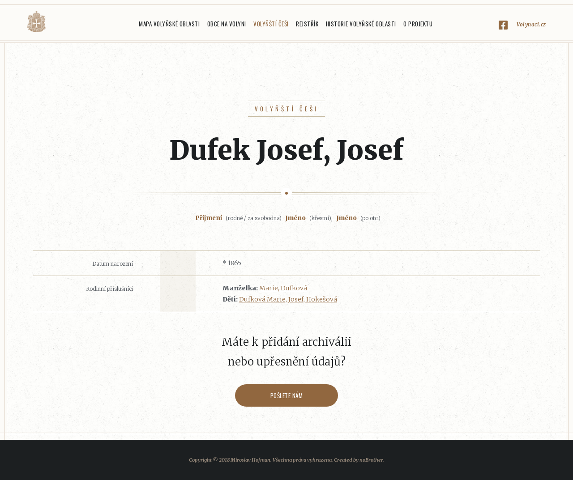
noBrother (371, 460)
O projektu (417, 23)
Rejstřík (307, 23)
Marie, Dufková (283, 288)
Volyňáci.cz (36, 21)
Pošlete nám (286, 395)
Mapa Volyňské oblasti (169, 23)
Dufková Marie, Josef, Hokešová (288, 299)
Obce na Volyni (226, 23)
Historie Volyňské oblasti (361, 23)
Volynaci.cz (531, 24)
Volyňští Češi (271, 23)
